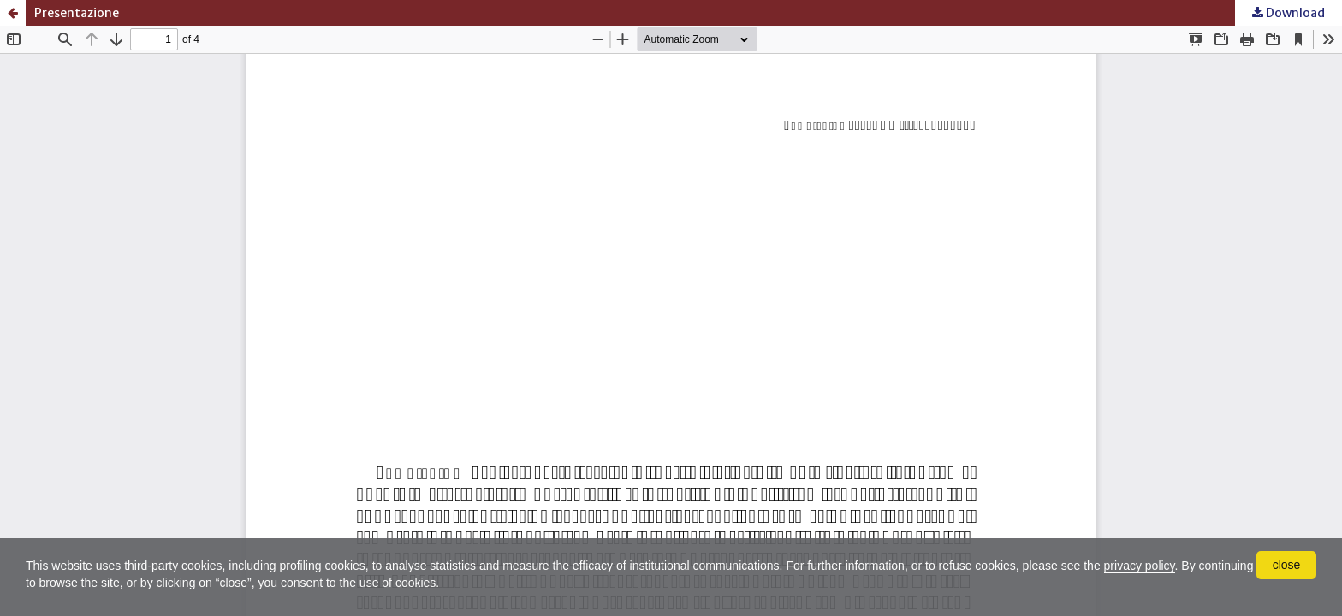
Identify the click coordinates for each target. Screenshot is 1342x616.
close (1287, 565)
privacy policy (1139, 565)
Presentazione (76, 13)
